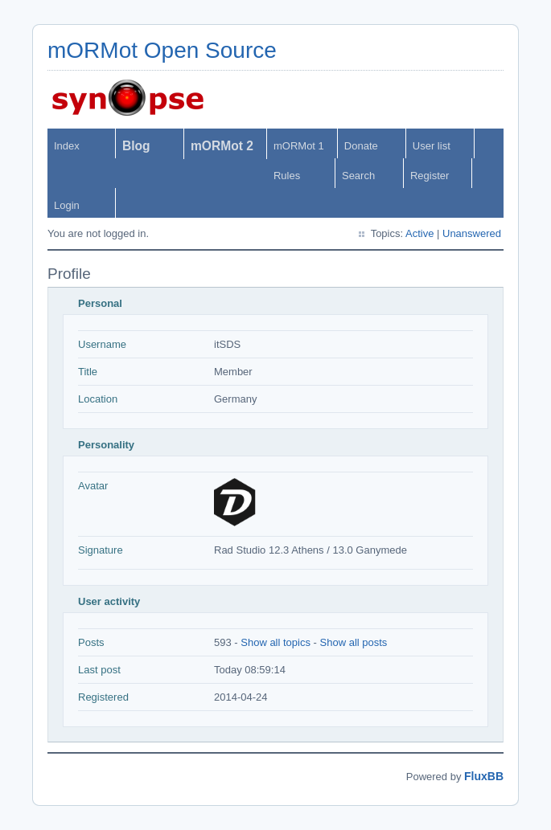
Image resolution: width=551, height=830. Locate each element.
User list (431, 146)
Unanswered (471, 233)
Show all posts (354, 642)
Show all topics (275, 642)
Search (358, 176)
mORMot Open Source (162, 50)
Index (67, 146)
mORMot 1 (298, 146)
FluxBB (484, 776)
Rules (286, 176)
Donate (361, 146)
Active (419, 233)
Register (429, 176)
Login (67, 205)
